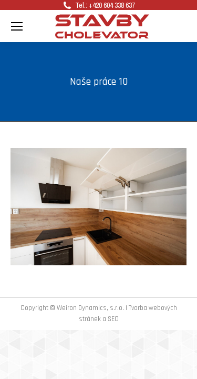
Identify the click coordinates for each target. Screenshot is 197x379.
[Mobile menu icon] (17, 26)
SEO (113, 319)
